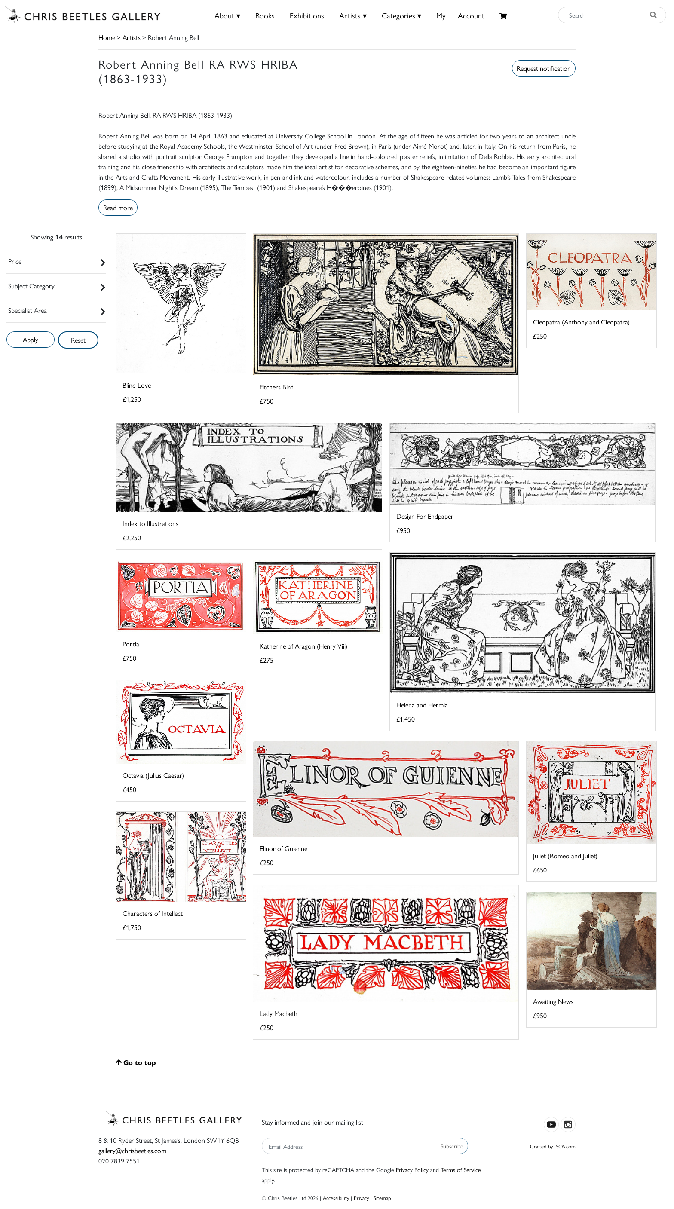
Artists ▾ (353, 15)
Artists (132, 37)
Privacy (361, 1198)
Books (265, 15)
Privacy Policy (412, 1169)
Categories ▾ (401, 15)
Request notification (544, 68)
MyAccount (460, 15)
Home (106, 37)
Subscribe (452, 1146)
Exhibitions (307, 15)
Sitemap (382, 1198)
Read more (118, 207)
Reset (78, 340)
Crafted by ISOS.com (553, 1146)
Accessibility (336, 1198)
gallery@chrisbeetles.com (132, 1150)
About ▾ (227, 15)
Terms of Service (461, 1169)
